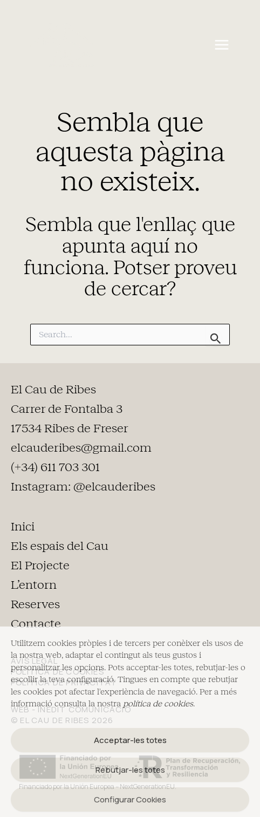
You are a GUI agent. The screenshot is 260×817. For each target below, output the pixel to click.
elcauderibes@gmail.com (81, 447)
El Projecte (40, 565)
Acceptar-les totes (130, 740)
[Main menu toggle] (221, 45)
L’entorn (34, 584)
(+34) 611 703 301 (55, 467)
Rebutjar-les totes (130, 769)
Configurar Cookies (130, 799)
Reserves (35, 604)
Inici (23, 526)
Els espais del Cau (59, 546)
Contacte (36, 623)
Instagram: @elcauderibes (83, 486)
